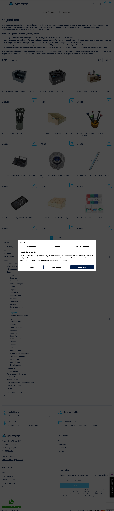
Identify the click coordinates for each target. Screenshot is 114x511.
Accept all (82, 267)
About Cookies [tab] (82, 247)
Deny (32, 267)
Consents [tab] (31, 247)
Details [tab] (57, 247)
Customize (57, 267)
